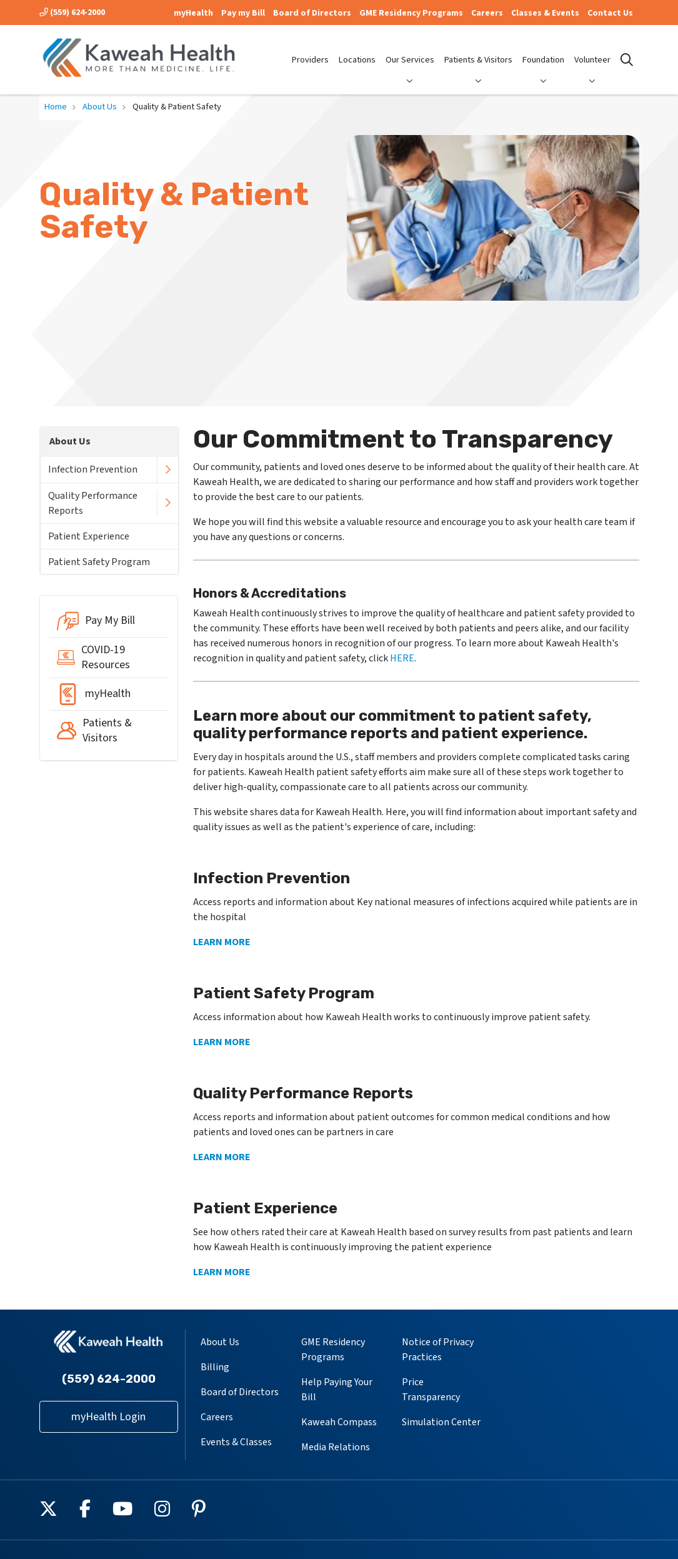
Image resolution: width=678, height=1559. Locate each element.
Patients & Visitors (478, 49)
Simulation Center (441, 1422)
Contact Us (610, 13)
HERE (402, 658)
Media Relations (335, 1447)
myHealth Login (108, 1417)
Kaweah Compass (339, 1422)
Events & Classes (236, 1442)
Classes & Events (545, 13)
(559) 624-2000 (72, 12)
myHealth (193, 13)
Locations (357, 49)
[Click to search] (627, 60)
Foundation (543, 49)
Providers (310, 49)
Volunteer (592, 49)
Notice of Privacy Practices (438, 1349)
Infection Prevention (92, 469)
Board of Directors (312, 13)
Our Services (410, 49)
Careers (487, 13)
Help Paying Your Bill (336, 1389)
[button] (167, 470)
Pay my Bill (243, 13)
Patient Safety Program (99, 562)
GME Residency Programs (411, 13)
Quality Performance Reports (92, 503)
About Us (70, 441)
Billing (215, 1367)
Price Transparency (431, 1389)
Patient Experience (88, 536)
